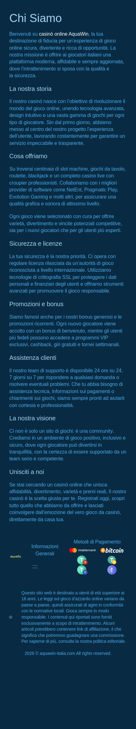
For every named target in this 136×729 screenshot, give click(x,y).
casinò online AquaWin (64, 34)
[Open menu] (35, 566)
